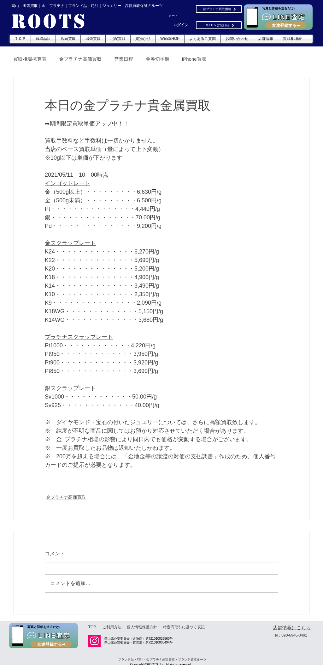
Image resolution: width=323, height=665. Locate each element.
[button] (176, 16)
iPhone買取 (194, 59)
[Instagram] (94, 641)
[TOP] (92, 627)
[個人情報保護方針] (142, 627)
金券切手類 (157, 59)
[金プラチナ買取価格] (219, 9)
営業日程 (123, 59)
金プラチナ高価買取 (80, 59)
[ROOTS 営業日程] (219, 25)
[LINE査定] (278, 17)
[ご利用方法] (112, 627)
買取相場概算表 (29, 59)
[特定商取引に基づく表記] (183, 627)
